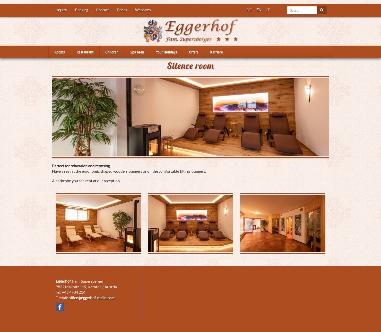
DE (248, 9)
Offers (194, 52)
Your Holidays (166, 52)
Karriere (216, 52)
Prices (122, 10)
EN (258, 9)
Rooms (59, 52)
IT (268, 9)
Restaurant (85, 52)
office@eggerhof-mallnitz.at (92, 297)
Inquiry (61, 10)
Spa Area (137, 52)
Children (112, 52)
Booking (81, 10)
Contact (102, 10)
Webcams (143, 10)
